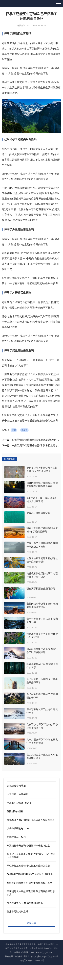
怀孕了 (24, 430)
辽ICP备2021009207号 (34, 960)
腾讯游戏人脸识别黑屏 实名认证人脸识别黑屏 (31, 820)
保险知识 (21, 25)
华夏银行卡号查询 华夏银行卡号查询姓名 (28, 845)
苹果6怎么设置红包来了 (19, 802)
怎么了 (34, 956)
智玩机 (48, 956)
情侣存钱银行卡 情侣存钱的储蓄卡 (25, 903)
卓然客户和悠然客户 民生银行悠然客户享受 (29, 882)
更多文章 (31, 922)
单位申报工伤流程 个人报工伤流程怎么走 (28, 865)
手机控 (41, 956)
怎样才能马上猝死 (16, 837)
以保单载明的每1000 (18, 828)
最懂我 (26, 956)
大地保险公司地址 (16, 785)
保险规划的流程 (15, 811)
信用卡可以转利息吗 (17, 911)
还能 (14, 430)
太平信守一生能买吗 (17, 794)
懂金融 (55, 956)
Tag (21, 960)
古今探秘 (18, 956)
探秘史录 (9, 956)
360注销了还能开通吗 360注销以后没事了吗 (30, 874)
